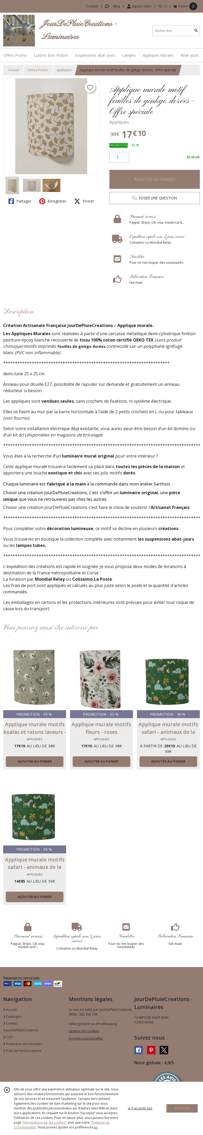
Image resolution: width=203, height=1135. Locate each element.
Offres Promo (37, 70)
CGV (7, 1037)
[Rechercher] (196, 31)
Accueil (13, 70)
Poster (84, 201)
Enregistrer (52, 201)
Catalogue (12, 1016)
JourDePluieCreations (20, 1030)
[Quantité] (119, 157)
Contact (92, 6)
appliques (64, 70)
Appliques (119, 122)
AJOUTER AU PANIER (154, 179)
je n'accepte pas (140, 1108)
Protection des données (22, 1044)
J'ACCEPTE (182, 1108)
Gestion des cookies (84, 1031)
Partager (19, 201)
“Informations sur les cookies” (44, 1122)
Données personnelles (86, 1038)
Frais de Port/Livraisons (22, 1051)
